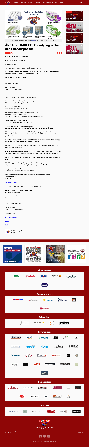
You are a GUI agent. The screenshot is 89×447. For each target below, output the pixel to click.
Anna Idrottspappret (11, 217)
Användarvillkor (42, 441)
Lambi (7, 221)
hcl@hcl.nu (80, 432)
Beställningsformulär (11, 182)
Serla (6, 225)
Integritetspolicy (53, 441)
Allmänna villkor (36, 441)
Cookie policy (47, 441)
